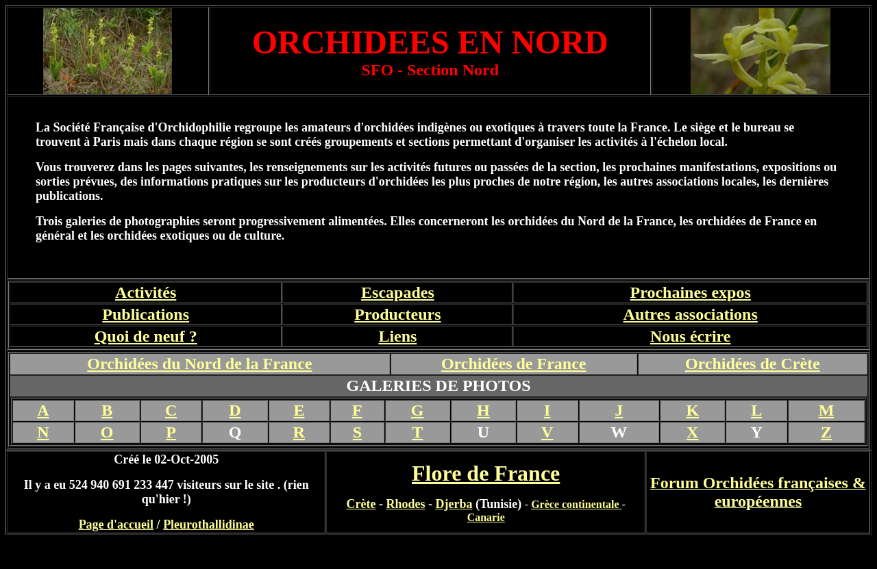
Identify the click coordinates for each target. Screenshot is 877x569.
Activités (145, 292)
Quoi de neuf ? (146, 336)
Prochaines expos (690, 292)
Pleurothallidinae (208, 524)
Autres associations (690, 314)
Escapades (397, 292)
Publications (145, 314)
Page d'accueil (116, 524)
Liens (397, 336)
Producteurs (397, 314)
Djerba (453, 504)
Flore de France (486, 473)
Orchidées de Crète (752, 363)
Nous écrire (690, 336)
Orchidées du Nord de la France (199, 363)
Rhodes (405, 504)
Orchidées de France (513, 363)
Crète (360, 504)
